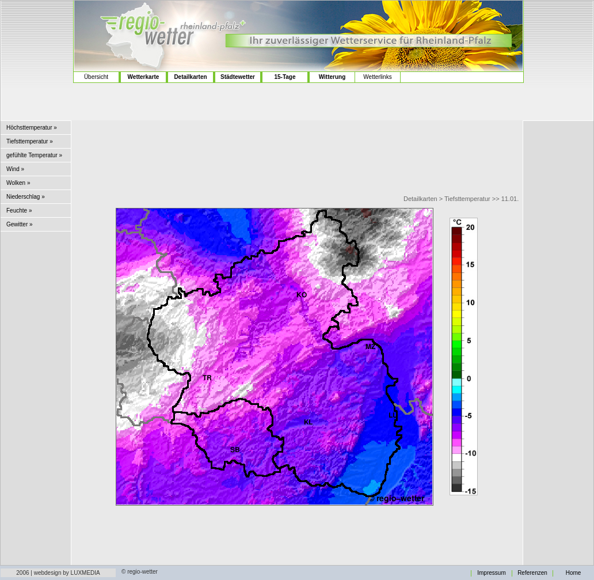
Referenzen (532, 573)
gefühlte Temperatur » (34, 155)
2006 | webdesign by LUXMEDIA (58, 573)
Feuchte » (19, 210)
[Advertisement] (37, 46)
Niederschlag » (25, 197)
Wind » (15, 169)
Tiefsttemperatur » (29, 141)
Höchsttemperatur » (31, 127)
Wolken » (18, 183)
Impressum (491, 573)
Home (573, 573)
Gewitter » (19, 224)
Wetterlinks (377, 77)
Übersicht (96, 77)
